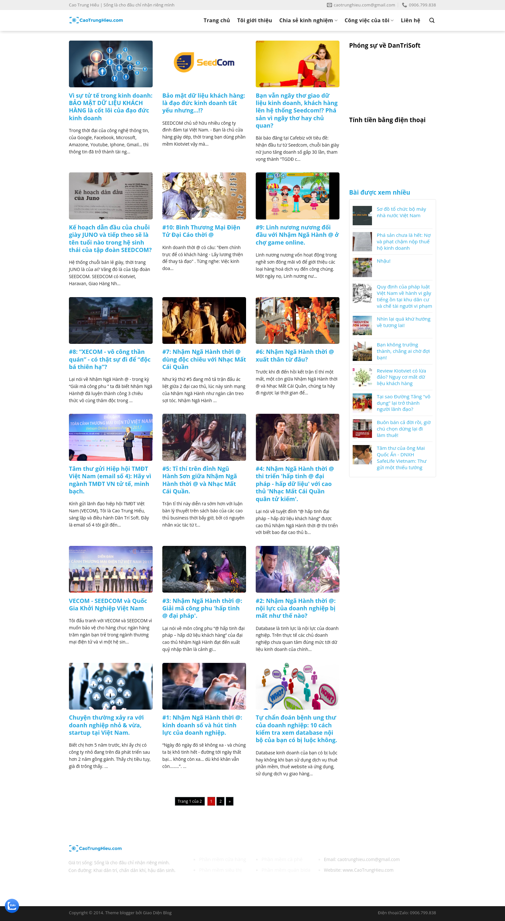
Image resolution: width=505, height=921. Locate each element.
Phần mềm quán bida (286, 870)
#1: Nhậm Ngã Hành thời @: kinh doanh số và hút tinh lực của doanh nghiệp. (202, 725)
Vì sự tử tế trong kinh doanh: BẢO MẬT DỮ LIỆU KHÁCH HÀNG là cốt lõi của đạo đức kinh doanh (110, 107)
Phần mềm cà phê (282, 859)
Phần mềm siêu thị (220, 870)
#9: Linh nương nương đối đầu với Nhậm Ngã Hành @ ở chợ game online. (297, 235)
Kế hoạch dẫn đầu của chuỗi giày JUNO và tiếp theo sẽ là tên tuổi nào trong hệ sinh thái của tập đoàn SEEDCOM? (110, 239)
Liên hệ (410, 20)
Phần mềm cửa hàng (222, 859)
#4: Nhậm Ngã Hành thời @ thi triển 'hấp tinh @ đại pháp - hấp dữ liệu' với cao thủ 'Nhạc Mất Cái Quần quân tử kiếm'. (295, 484)
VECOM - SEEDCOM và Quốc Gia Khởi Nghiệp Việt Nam (108, 604)
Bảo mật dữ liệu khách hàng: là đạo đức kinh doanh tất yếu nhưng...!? (203, 103)
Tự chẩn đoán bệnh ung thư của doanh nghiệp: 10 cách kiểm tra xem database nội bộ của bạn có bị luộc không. (296, 729)
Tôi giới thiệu (254, 20)
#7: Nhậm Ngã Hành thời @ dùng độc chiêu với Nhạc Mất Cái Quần (204, 359)
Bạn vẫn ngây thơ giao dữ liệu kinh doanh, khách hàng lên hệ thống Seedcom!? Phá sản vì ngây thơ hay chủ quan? (297, 111)
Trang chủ (217, 20)
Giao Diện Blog (157, 913)
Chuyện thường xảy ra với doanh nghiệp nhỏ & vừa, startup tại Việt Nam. (106, 725)
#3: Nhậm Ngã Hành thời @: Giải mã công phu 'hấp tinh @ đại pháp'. (202, 608)
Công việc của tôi (369, 20)
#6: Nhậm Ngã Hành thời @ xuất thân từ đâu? (295, 355)
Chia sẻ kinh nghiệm (308, 20)
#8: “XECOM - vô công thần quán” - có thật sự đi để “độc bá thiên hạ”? (109, 359)
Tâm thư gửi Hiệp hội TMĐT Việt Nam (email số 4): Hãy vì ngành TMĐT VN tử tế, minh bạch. (110, 480)
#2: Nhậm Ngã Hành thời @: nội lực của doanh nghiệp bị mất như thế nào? (296, 608)
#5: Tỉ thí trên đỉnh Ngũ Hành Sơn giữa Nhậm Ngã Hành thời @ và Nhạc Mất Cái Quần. (199, 480)
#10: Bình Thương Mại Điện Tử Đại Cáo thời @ (201, 231)
